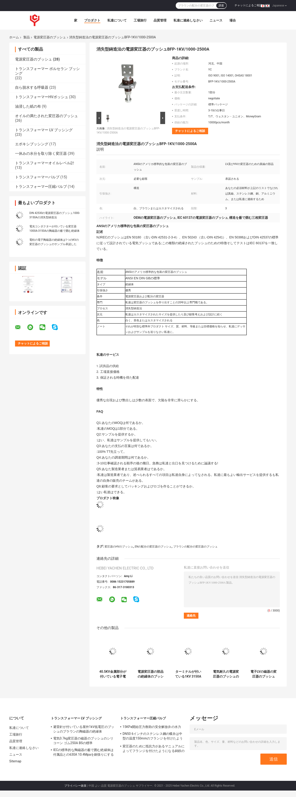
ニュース (216, 20)
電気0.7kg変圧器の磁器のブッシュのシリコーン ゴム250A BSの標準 (83, 740)
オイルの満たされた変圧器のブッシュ (46, 116)
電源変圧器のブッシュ (50, 37)
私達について (117, 20)
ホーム (14, 37)
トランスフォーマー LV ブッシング (44, 130)
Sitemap (15, 761)
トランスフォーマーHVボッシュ (41, 97)
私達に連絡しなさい (188, 20)
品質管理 (160, 20)
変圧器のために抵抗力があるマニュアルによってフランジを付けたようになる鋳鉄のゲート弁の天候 (154, 749)
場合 (232, 20)
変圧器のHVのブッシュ (119, 546)
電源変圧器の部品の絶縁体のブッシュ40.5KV (150, 674)
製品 (26, 37)
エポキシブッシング (31, 144)
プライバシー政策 (75, 785)
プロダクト (92, 20)
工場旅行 (140, 20)
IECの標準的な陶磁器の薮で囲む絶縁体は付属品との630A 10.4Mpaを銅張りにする (83, 752)
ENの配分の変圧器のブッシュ (153, 546)
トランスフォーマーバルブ (37, 177)
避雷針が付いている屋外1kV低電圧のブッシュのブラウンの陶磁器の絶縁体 (83, 729)
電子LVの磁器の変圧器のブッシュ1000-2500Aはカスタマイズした (263, 674)
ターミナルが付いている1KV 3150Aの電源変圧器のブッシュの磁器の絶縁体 (188, 674)
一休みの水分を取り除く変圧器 (41, 153)
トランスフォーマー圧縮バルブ (41, 186)
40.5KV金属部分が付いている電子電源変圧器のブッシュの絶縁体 (112, 674)
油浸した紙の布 (28, 106)
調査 (221, 5)
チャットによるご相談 (248, 5)
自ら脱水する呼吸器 (31, 87)
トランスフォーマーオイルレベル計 (44, 163)
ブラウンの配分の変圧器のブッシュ (195, 546)
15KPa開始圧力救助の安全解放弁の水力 (152, 727)
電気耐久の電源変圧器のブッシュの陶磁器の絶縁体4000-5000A (226, 674)
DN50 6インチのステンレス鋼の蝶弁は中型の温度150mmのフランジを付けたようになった (153, 737)
